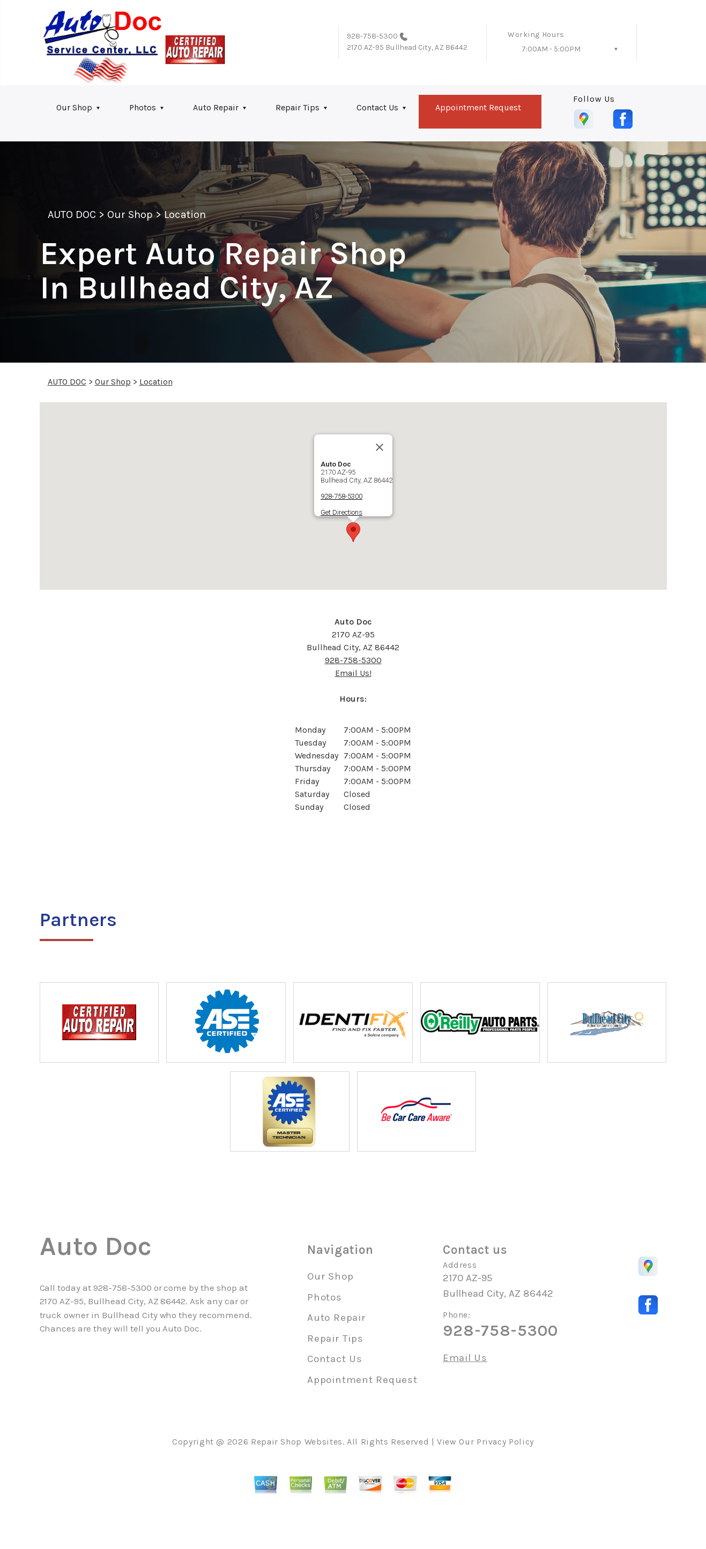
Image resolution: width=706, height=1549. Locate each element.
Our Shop (74, 107)
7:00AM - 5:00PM (551, 49)
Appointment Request (478, 107)
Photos (142, 107)
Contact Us (377, 107)
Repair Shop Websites (297, 1442)
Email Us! (353, 673)
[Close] (379, 447)
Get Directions (341, 512)
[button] (353, 532)
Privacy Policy (505, 1442)
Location (184, 214)
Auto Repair (216, 107)
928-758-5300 (372, 36)
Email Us (465, 1358)
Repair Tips (297, 107)
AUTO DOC (72, 214)
